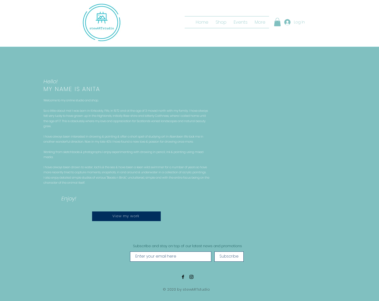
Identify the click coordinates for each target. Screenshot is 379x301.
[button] (277, 22)
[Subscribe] (229, 257)
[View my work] (126, 216)
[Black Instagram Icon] (191, 277)
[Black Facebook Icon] (183, 277)
